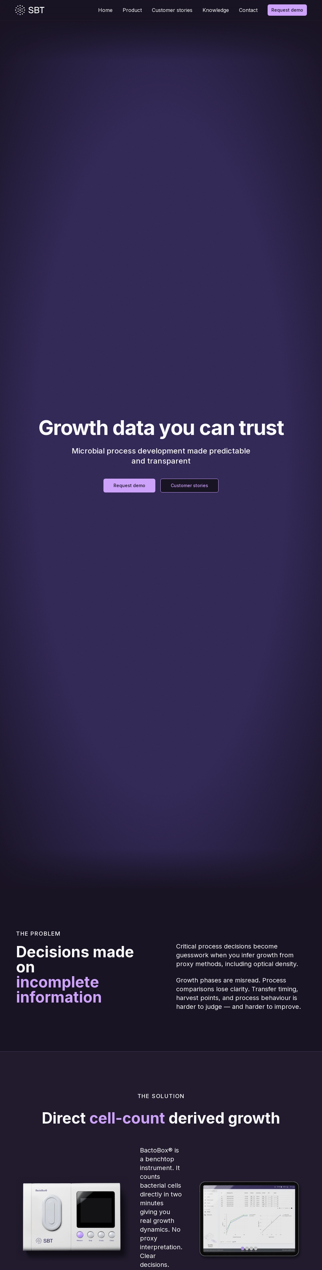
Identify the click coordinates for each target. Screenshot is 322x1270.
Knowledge (216, 10)
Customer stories (172, 10)
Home (105, 10)
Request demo (287, 10)
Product (132, 10)
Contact (248, 10)
